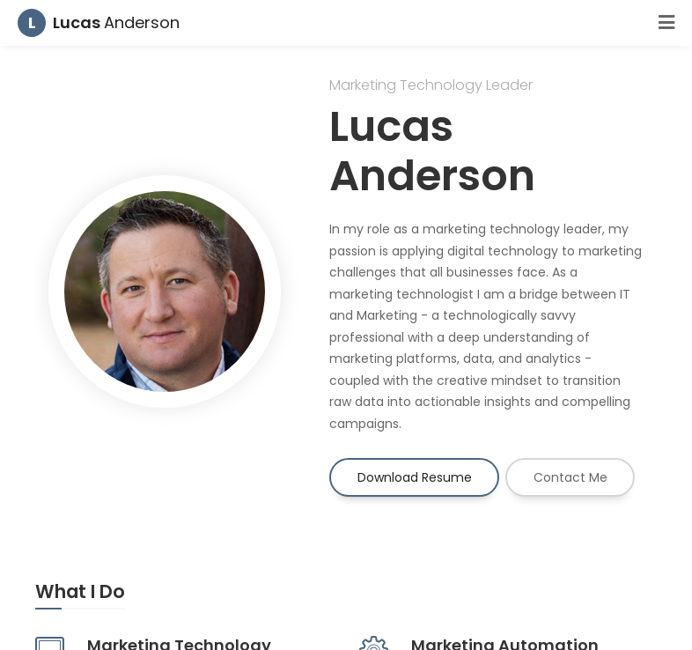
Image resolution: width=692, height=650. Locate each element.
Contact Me (570, 477)
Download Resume (414, 477)
